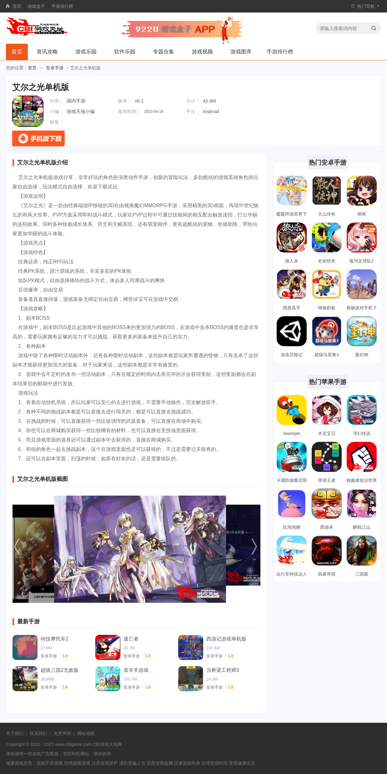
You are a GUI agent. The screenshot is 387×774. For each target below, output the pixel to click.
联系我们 (38, 733)
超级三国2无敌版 (59, 670)
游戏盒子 (36, 6)
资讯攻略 (47, 52)
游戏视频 (202, 52)
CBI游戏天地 (105, 744)
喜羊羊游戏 (135, 670)
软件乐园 (124, 52)
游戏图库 (241, 52)
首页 (17, 6)
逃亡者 (130, 639)
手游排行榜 (62, 6)
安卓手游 (54, 67)
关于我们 (14, 733)
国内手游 (76, 100)
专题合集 (163, 52)
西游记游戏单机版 (226, 639)
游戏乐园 (86, 52)
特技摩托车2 (54, 639)
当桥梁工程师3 (222, 670)
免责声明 (62, 733)
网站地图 (86, 733)
